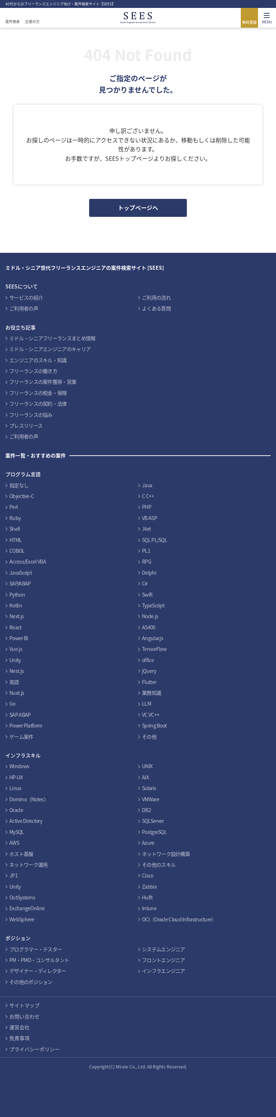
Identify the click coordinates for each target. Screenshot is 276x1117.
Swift (147, 594)
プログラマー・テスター (35, 949)
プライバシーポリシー (34, 1049)
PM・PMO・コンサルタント (39, 959)
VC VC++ (150, 714)
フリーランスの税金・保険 (38, 392)
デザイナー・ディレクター (37, 970)
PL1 (146, 550)
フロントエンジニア (163, 959)
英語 (14, 681)
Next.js (16, 616)
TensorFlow (154, 648)
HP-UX (16, 777)
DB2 (146, 809)
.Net (146, 528)
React (15, 627)
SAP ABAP (20, 714)
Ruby (14, 517)
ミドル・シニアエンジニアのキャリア (50, 348)
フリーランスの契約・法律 (38, 403)
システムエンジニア (163, 949)
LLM (146, 703)
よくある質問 (156, 308)
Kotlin (15, 605)
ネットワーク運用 (28, 864)
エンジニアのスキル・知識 (38, 360)
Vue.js (15, 648)
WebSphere (21, 919)
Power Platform (25, 725)
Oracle (16, 809)
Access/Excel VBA (27, 561)
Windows (19, 766)
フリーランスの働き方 (33, 370)
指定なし (18, 485)
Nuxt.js (16, 692)
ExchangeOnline (27, 908)
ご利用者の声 (23, 308)
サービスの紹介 (26, 297)
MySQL (16, 831)
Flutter (149, 681)
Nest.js (16, 670)
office (148, 660)
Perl (13, 506)
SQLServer (153, 820)
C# (145, 583)
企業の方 (32, 21)
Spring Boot (154, 725)
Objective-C (21, 496)
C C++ (148, 496)
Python (17, 594)
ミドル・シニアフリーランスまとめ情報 (52, 338)
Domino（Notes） (29, 799)
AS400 (149, 627)
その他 (149, 736)
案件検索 (12, 21)
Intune (149, 908)
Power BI (18, 638)
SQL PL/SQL (154, 539)
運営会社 (19, 1027)
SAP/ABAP (20, 583)
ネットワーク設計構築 (166, 853)
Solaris (149, 788)
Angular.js (152, 638)
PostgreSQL (154, 831)
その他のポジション (30, 981)
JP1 (13, 875)
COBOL (17, 550)
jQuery (149, 670)
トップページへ (138, 207)
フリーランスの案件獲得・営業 (42, 381)
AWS (14, 842)
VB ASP (149, 517)
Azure (148, 842)
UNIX (147, 766)
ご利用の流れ (156, 297)
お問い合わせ (24, 1016)
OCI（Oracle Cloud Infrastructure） (179, 919)
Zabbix (149, 886)
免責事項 (19, 1037)
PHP (146, 506)
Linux (15, 788)
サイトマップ (24, 1005)
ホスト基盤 (21, 853)
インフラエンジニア (163, 970)
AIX (145, 777)
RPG (146, 561)
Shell (14, 528)
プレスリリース (25, 425)
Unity (15, 660)
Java (147, 485)
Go (12, 703)
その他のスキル (158, 864)
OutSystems (22, 897)
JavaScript (20, 572)
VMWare (150, 799)
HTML (15, 539)
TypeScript (153, 605)
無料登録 (249, 22)
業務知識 (151, 692)
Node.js (150, 616)
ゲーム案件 (21, 736)
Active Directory (25, 820)
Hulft (147, 897)
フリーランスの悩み (30, 414)
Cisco (147, 875)
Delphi (149, 572)
